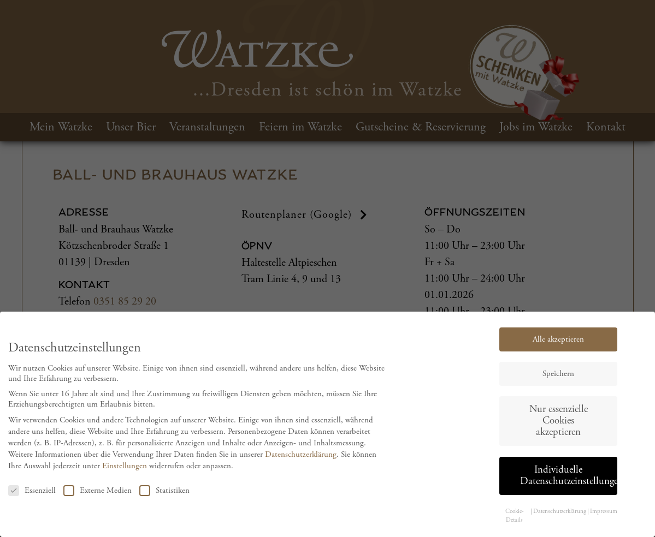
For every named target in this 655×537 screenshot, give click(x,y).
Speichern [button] (558, 379)
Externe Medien (97, 496)
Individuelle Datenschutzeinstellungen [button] (568, 481)
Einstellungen (124, 472)
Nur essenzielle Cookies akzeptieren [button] (558, 426)
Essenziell (32, 496)
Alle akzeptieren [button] (558, 344)
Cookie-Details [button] (514, 521)
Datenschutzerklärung (301, 460)
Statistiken (164, 496)
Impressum (603, 517)
